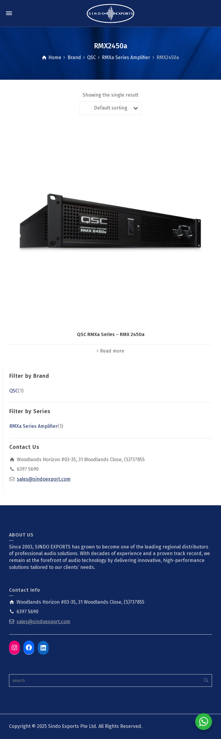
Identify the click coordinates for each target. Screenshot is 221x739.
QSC (13, 391)
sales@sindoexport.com (44, 479)
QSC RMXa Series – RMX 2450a (110, 334)
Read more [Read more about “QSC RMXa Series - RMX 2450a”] (112, 351)
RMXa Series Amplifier (33, 426)
